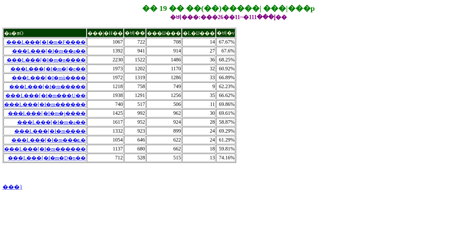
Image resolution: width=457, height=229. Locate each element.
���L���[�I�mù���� (49, 77)
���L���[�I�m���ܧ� (48, 140)
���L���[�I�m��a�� (49, 51)
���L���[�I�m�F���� (46, 42)
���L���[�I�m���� (50, 131)
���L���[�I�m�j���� (47, 113)
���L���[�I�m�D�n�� (46, 158)
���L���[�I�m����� (47, 86)
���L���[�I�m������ (45, 104)
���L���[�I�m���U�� (45, 95)
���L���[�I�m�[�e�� (48, 69)
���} (13, 187)
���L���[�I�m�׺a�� (51, 122)
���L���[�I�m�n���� (46, 60)
